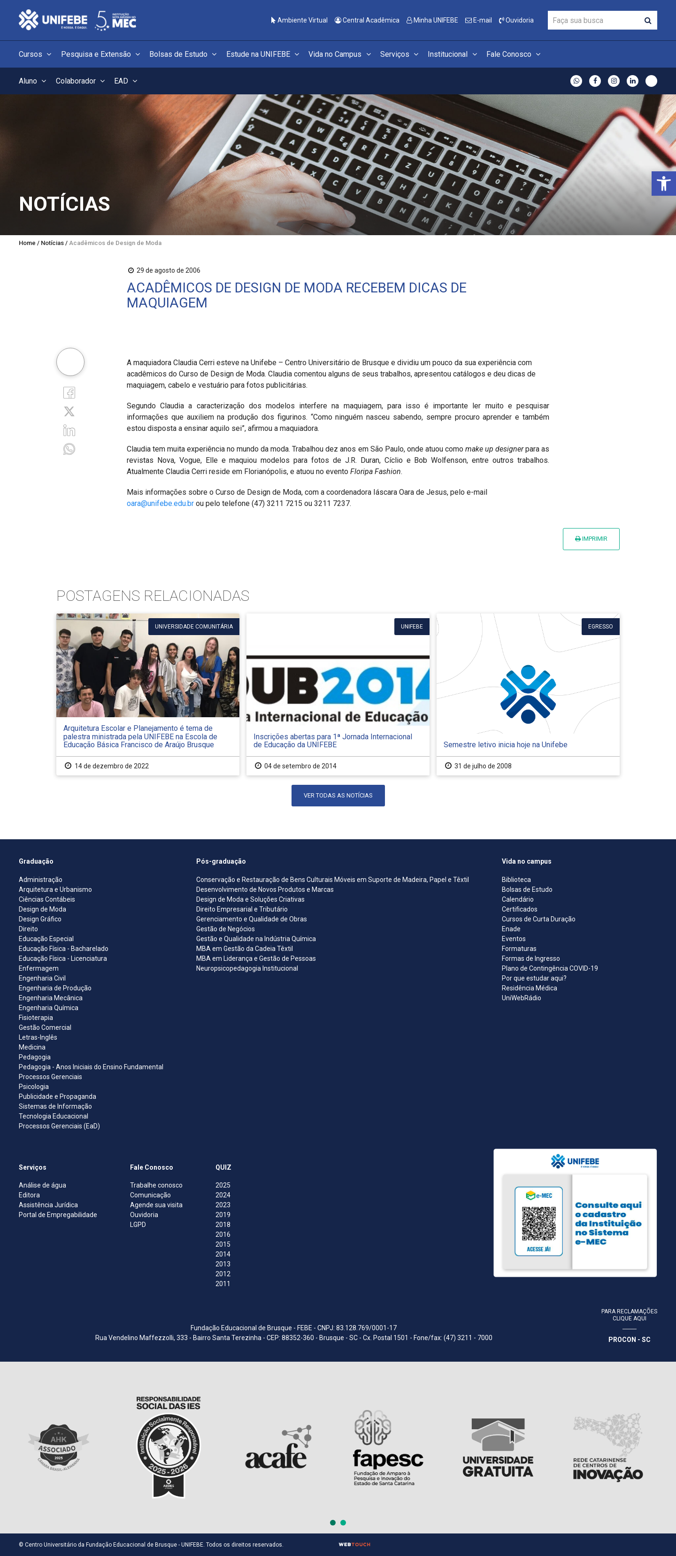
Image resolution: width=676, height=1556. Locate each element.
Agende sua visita (156, 1205)
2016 (222, 1234)
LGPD (138, 1224)
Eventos (514, 939)
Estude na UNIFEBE (264, 54)
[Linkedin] (69, 429)
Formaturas (519, 948)
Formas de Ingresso (531, 958)
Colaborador (82, 81)
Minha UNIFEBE (432, 20)
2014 (222, 1254)
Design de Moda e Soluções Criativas (250, 899)
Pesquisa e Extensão (102, 54)
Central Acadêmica (367, 20)
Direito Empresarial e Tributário (242, 909)
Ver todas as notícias (338, 795)
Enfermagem (39, 968)
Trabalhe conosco (156, 1185)
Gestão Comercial (45, 1027)
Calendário (518, 899)
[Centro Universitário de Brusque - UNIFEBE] (77, 19)
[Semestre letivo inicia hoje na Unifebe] (528, 694)
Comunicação (150, 1195)
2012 (222, 1274)
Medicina (32, 1047)
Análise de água (42, 1185)
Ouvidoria (516, 20)
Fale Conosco (514, 54)
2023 (222, 1205)
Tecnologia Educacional (53, 1116)
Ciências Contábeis (47, 899)
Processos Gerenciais (50, 1077)
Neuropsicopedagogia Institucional (247, 968)
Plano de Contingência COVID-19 (550, 968)
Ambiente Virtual (299, 20)
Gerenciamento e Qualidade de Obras (251, 919)
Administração (40, 879)
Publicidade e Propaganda (57, 1096)
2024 (222, 1195)
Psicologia (34, 1086)
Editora (29, 1195)
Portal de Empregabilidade (58, 1215)
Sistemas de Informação (55, 1106)
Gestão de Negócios (225, 929)
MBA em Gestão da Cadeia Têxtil (244, 948)
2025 (222, 1185)
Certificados (520, 909)
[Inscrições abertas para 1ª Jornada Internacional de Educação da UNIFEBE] (338, 694)
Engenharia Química (48, 1008)
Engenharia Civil (42, 978)
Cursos (36, 54)
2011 (222, 1284)
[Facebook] (69, 391)
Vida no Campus (340, 54)
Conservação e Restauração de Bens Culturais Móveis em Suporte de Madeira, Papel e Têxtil (332, 879)
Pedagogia (35, 1057)
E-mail (478, 20)
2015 (222, 1244)
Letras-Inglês (38, 1037)
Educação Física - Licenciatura (63, 958)
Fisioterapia (36, 1017)
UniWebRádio (521, 998)
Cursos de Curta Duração (539, 919)
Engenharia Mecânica (51, 998)
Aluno (34, 81)
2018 (222, 1224)
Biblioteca (516, 879)
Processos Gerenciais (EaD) (59, 1126)
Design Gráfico (40, 919)
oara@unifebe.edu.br (160, 503)
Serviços (400, 54)
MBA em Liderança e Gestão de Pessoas (256, 958)
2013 (222, 1264)
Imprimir (591, 538)
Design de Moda (42, 909)
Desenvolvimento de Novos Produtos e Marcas (265, 889)
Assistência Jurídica (48, 1205)
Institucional (453, 54)
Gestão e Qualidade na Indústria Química (256, 939)
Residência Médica (529, 988)
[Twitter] (69, 410)
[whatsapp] (69, 448)
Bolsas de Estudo (184, 54)
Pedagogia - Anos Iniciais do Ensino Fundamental (91, 1067)
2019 (222, 1215)
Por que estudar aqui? (534, 978)
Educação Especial (46, 939)
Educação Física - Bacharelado (63, 948)
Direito (28, 929)
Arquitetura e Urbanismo (55, 889)
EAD (127, 81)
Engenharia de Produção (55, 988)
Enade (511, 929)
